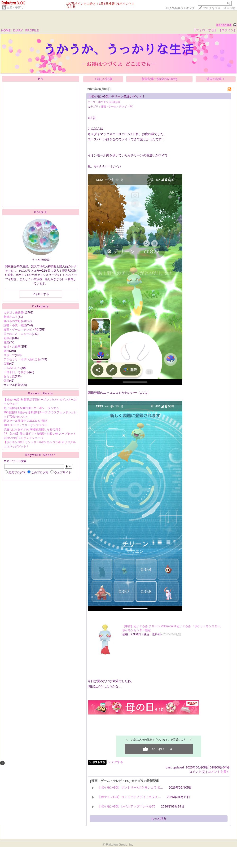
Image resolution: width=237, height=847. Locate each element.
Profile (40, 212)
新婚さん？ (11, 316)
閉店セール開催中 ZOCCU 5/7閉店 (26, 421)
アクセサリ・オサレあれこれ (22, 359)
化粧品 (8, 338)
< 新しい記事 (103, 79)
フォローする (40, 294)
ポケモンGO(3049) (109, 102)
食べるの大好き (13, 321)
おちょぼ (9, 376)
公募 (6, 363)
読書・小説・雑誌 (15, 325)
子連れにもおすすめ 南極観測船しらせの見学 (32, 429)
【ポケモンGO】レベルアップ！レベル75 (126, 806)
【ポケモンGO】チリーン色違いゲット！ (116, 96)
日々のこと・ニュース (18, 333)
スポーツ (9, 355)
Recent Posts (40, 393)
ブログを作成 (211, 8)
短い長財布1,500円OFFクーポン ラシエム (31, 408)
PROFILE (32, 30)
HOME (6, 30)
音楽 (6, 342)
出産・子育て (15, 7)
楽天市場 (229, 8)
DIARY (18, 30)
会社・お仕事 (12, 346)
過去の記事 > (215, 79)
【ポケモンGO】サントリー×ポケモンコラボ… (130, 787)
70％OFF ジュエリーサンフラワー (25, 425)
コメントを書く (218, 771)
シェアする (115, 762)
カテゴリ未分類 (13, 312)
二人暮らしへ (12, 368)
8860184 (224, 25)
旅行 (6, 351)
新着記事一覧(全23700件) (159, 79)
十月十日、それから (16, 372)
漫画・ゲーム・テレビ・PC (21, 329)
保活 (6, 380)
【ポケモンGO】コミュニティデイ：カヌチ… (129, 797)
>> (180, 8)
